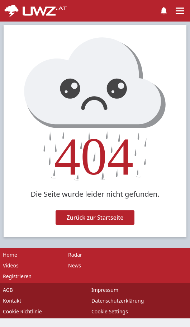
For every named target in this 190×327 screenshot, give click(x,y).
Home (10, 254)
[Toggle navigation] (180, 11)
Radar (75, 254)
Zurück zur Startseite (94, 217)
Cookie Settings (109, 311)
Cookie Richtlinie (22, 311)
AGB (8, 289)
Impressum (104, 289)
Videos (11, 265)
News (74, 265)
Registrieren (17, 276)
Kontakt (12, 300)
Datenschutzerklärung (117, 300)
